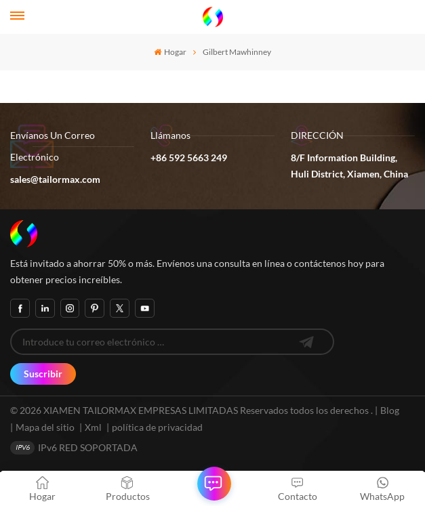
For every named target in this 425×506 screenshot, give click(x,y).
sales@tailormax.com (55, 179)
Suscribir (43, 373)
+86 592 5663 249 (188, 157)
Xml (93, 427)
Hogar (170, 52)
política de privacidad (157, 427)
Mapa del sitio (46, 427)
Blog (389, 410)
